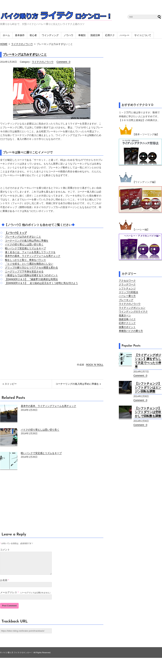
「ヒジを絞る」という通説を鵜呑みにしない (29, 263)
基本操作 (20, 35)
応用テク (110, 35)
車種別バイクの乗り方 (131, 330)
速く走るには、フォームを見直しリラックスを (30, 252)
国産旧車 (95, 35)
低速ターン (125, 315)
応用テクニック (127, 323)
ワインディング (50, 35)
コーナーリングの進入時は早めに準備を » (78, 383)
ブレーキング (126, 300)
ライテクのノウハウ (22, 44)
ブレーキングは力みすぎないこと (25, 54)
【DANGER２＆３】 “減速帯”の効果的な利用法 (31, 279)
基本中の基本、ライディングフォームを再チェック (32, 256)
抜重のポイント (127, 327)
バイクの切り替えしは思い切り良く (24, 244)
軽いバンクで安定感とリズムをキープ (25, 248)
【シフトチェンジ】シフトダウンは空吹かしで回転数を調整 (148, 412)
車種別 (81, 35)
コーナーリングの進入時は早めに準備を (26, 240)
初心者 (33, 35)
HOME (3, 44)
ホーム (6, 35)
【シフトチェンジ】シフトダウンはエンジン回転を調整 (148, 387)
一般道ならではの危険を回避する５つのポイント (31, 275)
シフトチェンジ (127, 288)
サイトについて (142, 35)
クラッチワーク (127, 284)
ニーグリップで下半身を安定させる (24, 271)
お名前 (3, 584)
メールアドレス (8, 596)
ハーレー (124, 35)
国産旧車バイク (127, 319)
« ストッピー (10, 383)
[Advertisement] (29, 330)
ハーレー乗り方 (127, 296)
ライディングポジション (132, 307)
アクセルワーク (127, 280)
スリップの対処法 (128, 292)
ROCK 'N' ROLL (94, 364)
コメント (5, 549)
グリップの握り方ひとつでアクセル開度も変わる (31, 267)
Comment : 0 (63, 61)
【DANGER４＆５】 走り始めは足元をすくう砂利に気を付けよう (41, 283)
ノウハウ (68, 35)
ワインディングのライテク (133, 311)
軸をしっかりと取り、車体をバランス (25, 259)
